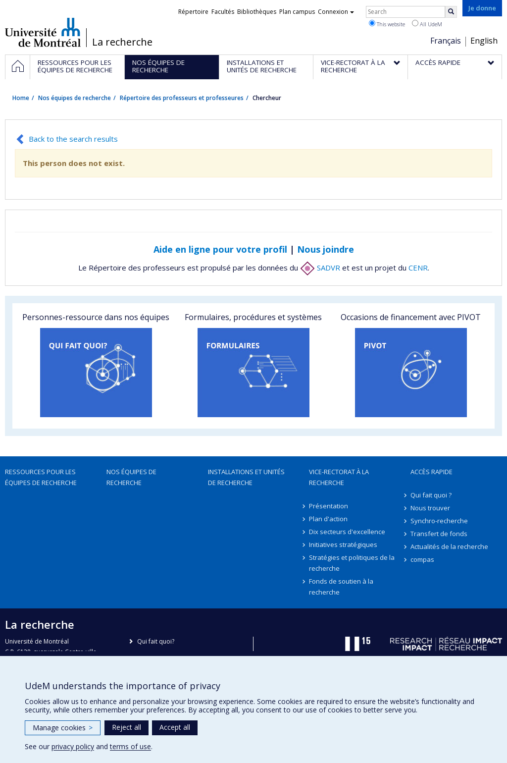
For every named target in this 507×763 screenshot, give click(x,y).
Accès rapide (431, 471)
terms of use (130, 746)
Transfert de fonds (438, 533)
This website (387, 24)
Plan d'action (328, 518)
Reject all (126, 727)
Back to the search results (73, 139)
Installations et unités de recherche (246, 477)
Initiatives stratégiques (343, 544)
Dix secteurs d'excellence (347, 531)
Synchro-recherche (439, 520)
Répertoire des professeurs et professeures (182, 98)
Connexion (336, 11)
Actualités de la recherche (449, 546)
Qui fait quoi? (155, 641)
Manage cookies (63, 727)
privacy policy (72, 746)
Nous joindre (325, 249)
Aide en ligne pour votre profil (220, 249)
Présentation (328, 505)
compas (422, 559)
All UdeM (427, 24)
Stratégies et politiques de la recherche (352, 563)
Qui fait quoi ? (431, 494)
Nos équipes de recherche (74, 98)
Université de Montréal (43, 32)
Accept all (174, 727)
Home (20, 98)
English (484, 40)
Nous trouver (430, 507)
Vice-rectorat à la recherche (339, 477)
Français (445, 40)
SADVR (320, 267)
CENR (418, 267)
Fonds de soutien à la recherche (341, 587)
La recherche (122, 42)
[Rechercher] (451, 12)
